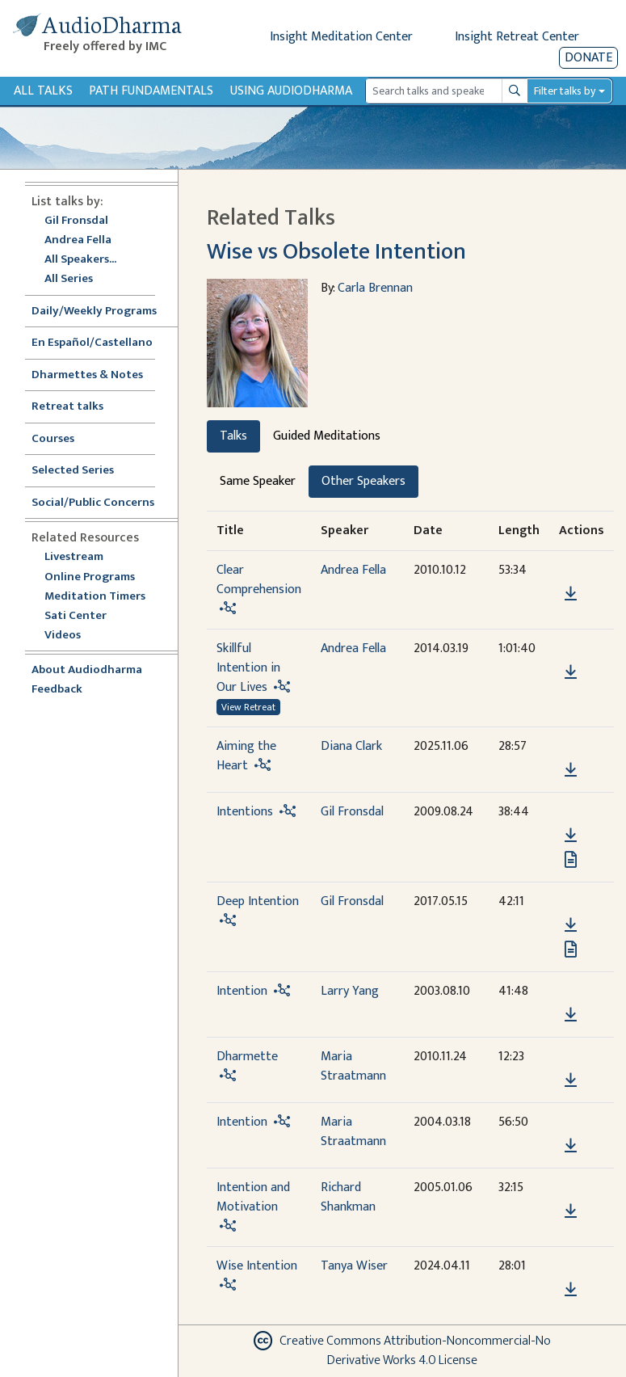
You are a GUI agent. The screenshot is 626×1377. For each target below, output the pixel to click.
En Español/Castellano (92, 343)
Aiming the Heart (246, 756)
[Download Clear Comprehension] (570, 594)
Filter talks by (564, 91)
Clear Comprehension (258, 579)
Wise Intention (256, 1266)
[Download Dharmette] (570, 1080)
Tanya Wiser (354, 1266)
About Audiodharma (87, 670)
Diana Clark (351, 746)
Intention (241, 991)
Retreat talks (67, 407)
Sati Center (75, 616)
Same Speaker (258, 481)
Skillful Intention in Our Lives (248, 668)
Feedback (57, 689)
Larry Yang (350, 991)
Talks (233, 436)
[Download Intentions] (570, 835)
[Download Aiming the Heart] (570, 770)
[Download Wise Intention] (570, 1290)
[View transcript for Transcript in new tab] (570, 859)
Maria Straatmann (353, 1066)
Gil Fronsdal (76, 221)
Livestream (73, 557)
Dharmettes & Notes (87, 375)
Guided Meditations (326, 436)
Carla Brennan (375, 288)
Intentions (244, 812)
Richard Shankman (348, 1197)
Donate (588, 58)
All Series (68, 279)
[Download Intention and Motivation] (570, 1211)
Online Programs (89, 577)
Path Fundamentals (151, 91)
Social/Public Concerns (93, 503)
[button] (570, 571)
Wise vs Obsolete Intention (336, 252)
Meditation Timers (94, 596)
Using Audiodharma (291, 91)
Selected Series (82, 470)
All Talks (43, 91)
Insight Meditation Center (341, 37)
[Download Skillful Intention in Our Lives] (570, 672)
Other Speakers (363, 481)
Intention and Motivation (253, 1197)
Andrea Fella (77, 240)
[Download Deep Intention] (570, 925)
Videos (71, 635)
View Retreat (248, 707)
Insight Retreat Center (517, 37)
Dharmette (247, 1056)
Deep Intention (257, 901)
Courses (53, 439)
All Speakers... (80, 260)
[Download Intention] (570, 1015)
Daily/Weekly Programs (103, 311)
